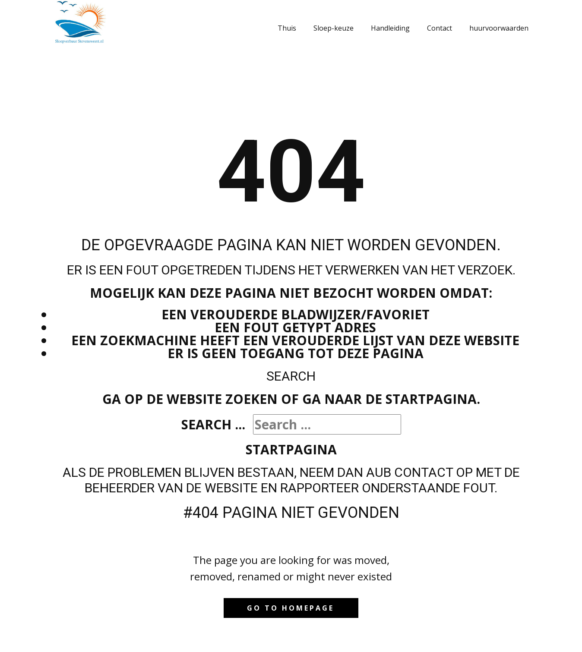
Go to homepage (290, 608)
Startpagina (291, 449)
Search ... (213, 424)
